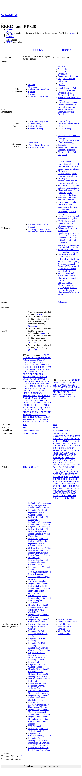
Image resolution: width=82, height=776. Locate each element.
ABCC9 (45, 355)
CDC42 (26, 365)
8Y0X (61, 493)
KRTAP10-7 (59, 389)
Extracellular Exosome (38, 96)
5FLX (77, 436)
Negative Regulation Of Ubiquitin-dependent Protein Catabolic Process (39, 711)
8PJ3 (59, 484)
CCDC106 (40, 362)
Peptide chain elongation (68, 169)
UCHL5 (33, 419)
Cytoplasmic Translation (68, 140)
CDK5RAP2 (45, 365)
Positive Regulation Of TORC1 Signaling (38, 729)
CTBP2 (63, 382)
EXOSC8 (64, 385)
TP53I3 (26, 417)
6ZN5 (61, 457)
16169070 (73, 33)
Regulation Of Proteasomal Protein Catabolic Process (39, 523)
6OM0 (55, 448)
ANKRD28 (41, 357)
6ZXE (72, 462)
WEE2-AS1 (73, 397)
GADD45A (28, 381)
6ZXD (66, 462)
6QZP (67, 448)
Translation (33, 143)
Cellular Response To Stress (40, 548)
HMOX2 (32, 386)
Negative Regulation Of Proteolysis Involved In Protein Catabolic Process (39, 586)
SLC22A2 (39, 412)
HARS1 (40, 384)
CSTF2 (48, 367)
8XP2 (61, 488)
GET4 (46, 381)
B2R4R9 (56, 433)
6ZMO (67, 455)
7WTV (62, 472)
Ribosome (62, 86)
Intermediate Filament (67, 622)
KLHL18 (34, 388)
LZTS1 (37, 391)
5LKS (55, 438)
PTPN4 (40, 405)
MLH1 (41, 393)
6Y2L (60, 450)
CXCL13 (27, 369)
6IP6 (70, 443)
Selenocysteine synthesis (68, 188)
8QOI (65, 486)
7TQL (66, 469)
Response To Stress (36, 652)
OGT (41, 400)
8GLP (55, 479)
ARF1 (48, 357)
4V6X (61, 436)
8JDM (60, 481)
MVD (34, 395)
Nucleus (31, 84)
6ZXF (55, 465)
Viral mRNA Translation (68, 185)
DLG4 (47, 369)
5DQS (31, 467)
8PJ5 (69, 484)
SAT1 (46, 410)
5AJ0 (72, 436)
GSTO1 (33, 384)
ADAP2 (26, 357)
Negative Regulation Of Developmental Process (38, 675)
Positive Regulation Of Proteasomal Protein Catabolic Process (38, 562)
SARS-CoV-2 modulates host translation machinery (69, 250)
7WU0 (61, 474)
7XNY (74, 474)
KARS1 (26, 388)
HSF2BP (56, 387)
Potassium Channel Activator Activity (36, 687)
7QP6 (73, 467)
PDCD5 (47, 400)
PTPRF (47, 405)
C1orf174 (42, 360)
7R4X (60, 469)
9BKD (73, 495)
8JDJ (70, 479)
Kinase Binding (35, 662)
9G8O (72, 498)
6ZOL (72, 457)
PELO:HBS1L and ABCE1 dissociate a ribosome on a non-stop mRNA (68, 277)
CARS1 (26, 362)
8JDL (55, 481)
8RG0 (71, 486)
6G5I (60, 443)
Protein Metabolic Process (39, 683)
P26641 (26, 433)
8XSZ (55, 491)
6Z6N (61, 453)
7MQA (68, 467)
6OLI (72, 446)
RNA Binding (64, 121)
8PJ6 (73, 484)
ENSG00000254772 (31, 430)
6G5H (55, 443)
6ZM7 (72, 453)
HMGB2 (71, 385)
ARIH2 (26, 360)
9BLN (55, 498)
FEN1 (35, 379)
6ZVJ (61, 462)
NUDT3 (42, 398)
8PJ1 (77, 481)
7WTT (72, 469)
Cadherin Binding (35, 128)
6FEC (77, 438)
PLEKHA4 (37, 403)
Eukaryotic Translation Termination (67, 229)
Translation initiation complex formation (67, 198)
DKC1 (34, 369)
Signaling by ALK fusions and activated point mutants (40, 230)
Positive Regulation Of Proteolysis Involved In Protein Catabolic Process (39, 552)
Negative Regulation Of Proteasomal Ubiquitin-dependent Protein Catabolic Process (38, 608)
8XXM (67, 491)
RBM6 (33, 407)
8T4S (76, 486)
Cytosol (31, 92)
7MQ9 (61, 467)
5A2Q (66, 436)
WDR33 (46, 419)
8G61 (71, 476)
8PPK (55, 486)
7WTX (75, 472)
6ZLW (66, 453)
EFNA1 (42, 374)
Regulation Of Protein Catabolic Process (37, 665)
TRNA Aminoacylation (38, 581)
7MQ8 (55, 467)
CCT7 (48, 362)
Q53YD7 (34, 433)
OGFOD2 (34, 400)
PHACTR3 (27, 403)
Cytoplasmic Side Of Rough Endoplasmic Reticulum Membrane (67, 107)
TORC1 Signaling (36, 726)
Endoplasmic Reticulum (38, 89)
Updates (10, 36)
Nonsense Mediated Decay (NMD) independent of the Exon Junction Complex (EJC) (68, 258)
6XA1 (72, 448)
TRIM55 (40, 417)
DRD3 (26, 372)
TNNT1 (42, 414)
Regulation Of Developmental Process (38, 739)
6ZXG (61, 465)
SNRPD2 (27, 414)
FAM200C (27, 379)
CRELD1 (40, 367)
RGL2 (47, 407)
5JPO (36, 467)
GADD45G (38, 381)
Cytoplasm (32, 87)
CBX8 (33, 362)
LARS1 (41, 388)
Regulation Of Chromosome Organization (39, 734)
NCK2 (47, 395)
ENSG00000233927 (61, 430)
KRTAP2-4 (57, 392)
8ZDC (61, 495)
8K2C (66, 481)
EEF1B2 (44, 372)
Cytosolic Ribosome (66, 90)
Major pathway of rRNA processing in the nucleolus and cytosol (68, 192)
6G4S (60, 441)
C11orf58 (34, 360)
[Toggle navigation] (2, 23)
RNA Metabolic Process (38, 690)
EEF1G (37, 50)
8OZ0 (71, 481)
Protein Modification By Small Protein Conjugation (39, 748)
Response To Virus (36, 147)
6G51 (71, 441)
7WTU (56, 472)
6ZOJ (67, 457)
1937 (25, 424)
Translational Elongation (38, 145)
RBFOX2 (57, 397)
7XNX (68, 474)
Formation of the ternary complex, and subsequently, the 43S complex (68, 210)
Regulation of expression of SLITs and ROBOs (68, 234)
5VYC (72, 438)
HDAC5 (48, 384)
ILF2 (49, 386)
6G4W (66, 441)
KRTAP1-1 (65, 387)
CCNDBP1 (75, 380)
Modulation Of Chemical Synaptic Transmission (39, 744)
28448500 (32, 326)
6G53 (77, 441)
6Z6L (77, 450)
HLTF (25, 386)
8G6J (76, 476)
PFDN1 (69, 394)
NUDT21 (34, 398)
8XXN (73, 491)
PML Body (33, 702)
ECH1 (37, 372)
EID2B (26, 376)
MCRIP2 (27, 393)
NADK (41, 395)
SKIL (31, 412)
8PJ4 (64, 484)
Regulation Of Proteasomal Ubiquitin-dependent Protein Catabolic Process (39, 505)
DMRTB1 (71, 382)
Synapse (61, 100)
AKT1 (33, 357)
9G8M (67, 498)
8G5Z (60, 476)
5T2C (66, 438)
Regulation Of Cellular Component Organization (39, 649)
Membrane (32, 94)
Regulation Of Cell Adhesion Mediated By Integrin (38, 633)
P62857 (64, 433)
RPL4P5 (33, 410)
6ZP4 (61, 460)
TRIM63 (48, 417)
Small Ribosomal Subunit (69, 88)
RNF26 (26, 410)
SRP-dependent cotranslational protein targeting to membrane (67, 173)
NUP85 (26, 400)
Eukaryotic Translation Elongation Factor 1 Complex (38, 626)
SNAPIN (47, 412)
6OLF (60, 446)
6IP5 (65, 443)
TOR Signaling (34, 603)
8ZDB (55, 495)
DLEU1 (40, 369)
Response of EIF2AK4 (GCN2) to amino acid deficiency (67, 240)
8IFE (65, 479)
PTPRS (26, 407)
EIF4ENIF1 (34, 376)
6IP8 (74, 443)
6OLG (66, 446)
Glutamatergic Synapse (38, 693)
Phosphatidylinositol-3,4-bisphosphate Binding (39, 706)
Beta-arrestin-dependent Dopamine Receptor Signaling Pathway (38, 657)
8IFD (60, 479)
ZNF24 (45, 422)
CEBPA (26, 367)
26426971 (41, 314)
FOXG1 (41, 379)
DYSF (31, 372)
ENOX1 (43, 376)
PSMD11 (27, 405)
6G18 (55, 441)
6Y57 (66, 450)
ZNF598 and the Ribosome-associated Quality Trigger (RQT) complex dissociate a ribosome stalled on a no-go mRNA (68, 289)
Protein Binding (35, 126)
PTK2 (33, 405)
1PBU (25, 467)
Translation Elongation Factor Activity (38, 122)
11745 (25, 427)
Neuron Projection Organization (36, 592)
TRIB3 (33, 417)
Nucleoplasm (63, 69)
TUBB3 (26, 419)
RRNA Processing (66, 143)
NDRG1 (26, 398)
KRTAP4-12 (68, 392)
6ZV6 (72, 460)
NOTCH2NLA (59, 394)
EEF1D (26, 374)
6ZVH (55, 462)
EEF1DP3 (34, 374)
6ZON (55, 460)
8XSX (72, 488)
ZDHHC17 (36, 422)
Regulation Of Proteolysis (39, 527)
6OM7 (61, 448)
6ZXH (67, 465)
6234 (55, 424)
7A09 (72, 465)
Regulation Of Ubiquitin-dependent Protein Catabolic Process (39, 512)
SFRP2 (26, 412)
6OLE (55, 446)
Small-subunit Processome (69, 97)
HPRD (9, 42)
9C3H (61, 498)
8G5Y (55, 476)
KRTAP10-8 (70, 389)
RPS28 (66, 50)
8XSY (77, 488)
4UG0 (55, 436)
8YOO (67, 493)
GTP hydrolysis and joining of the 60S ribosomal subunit (66, 223)
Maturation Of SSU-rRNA (69, 147)
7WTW (68, 472)
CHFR (33, 367)
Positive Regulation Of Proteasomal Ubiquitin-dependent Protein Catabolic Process (38, 542)
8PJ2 (55, 484)
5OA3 (60, 438)
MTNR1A (27, 395)
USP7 (40, 419)
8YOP (73, 493)
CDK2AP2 (34, 365)
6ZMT (73, 455)
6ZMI (61, 455)
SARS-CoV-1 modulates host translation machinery (69, 246)
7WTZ (55, 474)
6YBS (71, 450)
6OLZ (77, 446)
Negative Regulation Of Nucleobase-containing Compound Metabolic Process (38, 720)
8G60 (66, 476)
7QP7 (55, 469)
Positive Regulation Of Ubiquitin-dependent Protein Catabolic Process (39, 531)
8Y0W (55, 493)
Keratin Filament (65, 619)
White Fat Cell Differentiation (64, 632)
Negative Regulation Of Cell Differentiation (38, 620)
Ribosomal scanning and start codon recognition (68, 217)
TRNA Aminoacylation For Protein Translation (39, 573)
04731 (55, 427)
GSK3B (26, 384)
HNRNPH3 (41, 386)
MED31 (34, 393)
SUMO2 (34, 414)
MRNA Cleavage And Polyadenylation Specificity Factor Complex (40, 597)
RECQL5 (40, 407)
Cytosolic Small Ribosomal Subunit (66, 94)
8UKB (55, 488)
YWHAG (27, 422)
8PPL (60, 486)
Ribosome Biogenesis (67, 150)
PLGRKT (47, 403)
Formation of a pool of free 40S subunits (67, 203)
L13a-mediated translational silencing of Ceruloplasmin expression (69, 164)
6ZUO (66, 460)
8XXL (61, 491)
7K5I (77, 465)
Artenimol (62, 302)
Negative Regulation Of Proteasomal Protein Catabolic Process (38, 697)
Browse (9, 29)
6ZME (55, 455)
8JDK (75, 479)
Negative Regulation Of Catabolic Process (38, 670)
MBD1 (43, 391)
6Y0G (55, 450)
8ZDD (67, 495)
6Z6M (55, 453)
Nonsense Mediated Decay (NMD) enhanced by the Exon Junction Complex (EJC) (68, 267)
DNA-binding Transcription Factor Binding (66, 626)
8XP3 (66, 488)
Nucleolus (62, 71)
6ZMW (56, 457)
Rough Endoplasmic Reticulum (66, 79)
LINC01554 (28, 391)
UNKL (64, 397)
